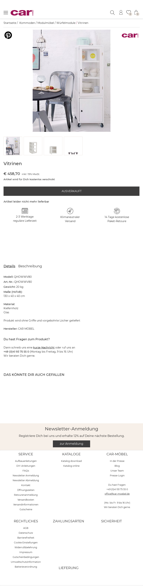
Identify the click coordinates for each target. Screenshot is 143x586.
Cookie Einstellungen (26, 533)
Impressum (25, 543)
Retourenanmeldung (26, 485)
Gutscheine (26, 500)
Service (25, 445)
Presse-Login (117, 466)
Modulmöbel (45, 23)
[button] (13, 137)
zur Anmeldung (71, 434)
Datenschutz (26, 523)
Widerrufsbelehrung (26, 538)
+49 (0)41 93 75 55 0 (117, 480)
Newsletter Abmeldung (26, 471)
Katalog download (71, 451)
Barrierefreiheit (25, 528)
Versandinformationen (25, 495)
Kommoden (27, 23)
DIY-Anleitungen (25, 456)
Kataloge (71, 445)
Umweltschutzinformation (26, 552)
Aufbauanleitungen (26, 451)
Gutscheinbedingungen (26, 547)
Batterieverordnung (26, 557)
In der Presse (117, 451)
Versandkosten (26, 490)
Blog (117, 456)
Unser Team (117, 461)
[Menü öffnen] (6, 12)
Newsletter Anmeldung (26, 466)
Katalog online (71, 456)
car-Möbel (117, 445)
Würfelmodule (65, 23)
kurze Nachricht (44, 338)
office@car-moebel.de (117, 484)
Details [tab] (9, 257)
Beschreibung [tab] (30, 257)
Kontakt (25, 475)
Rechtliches (26, 512)
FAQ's (26, 461)
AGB (25, 518)
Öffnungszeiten (25, 480)
